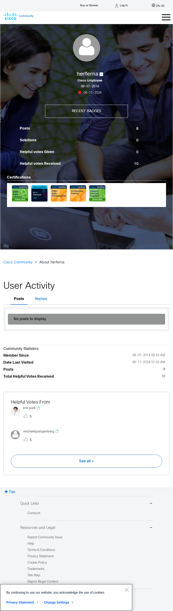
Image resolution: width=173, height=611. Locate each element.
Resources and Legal (86, 528)
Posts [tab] (19, 299)
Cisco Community (17, 262)
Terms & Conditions (41, 550)
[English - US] (158, 5)
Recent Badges (86, 111)
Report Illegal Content (42, 581)
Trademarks (35, 569)
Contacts (33, 513)
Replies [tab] (41, 299)
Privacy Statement (20, 602)
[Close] (126, 590)
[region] (66, 597)
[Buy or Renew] (89, 4)
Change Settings (56, 602)
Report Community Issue (44, 537)
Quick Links (86, 504)
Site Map (33, 575)
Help (30, 543)
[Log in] (121, 5)
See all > (86, 461)
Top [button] (12, 492)
